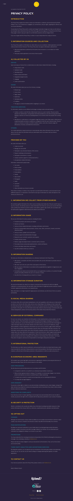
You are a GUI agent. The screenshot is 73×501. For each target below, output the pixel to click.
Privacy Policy (31, 495)
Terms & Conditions (40, 495)
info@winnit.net (33, 439)
